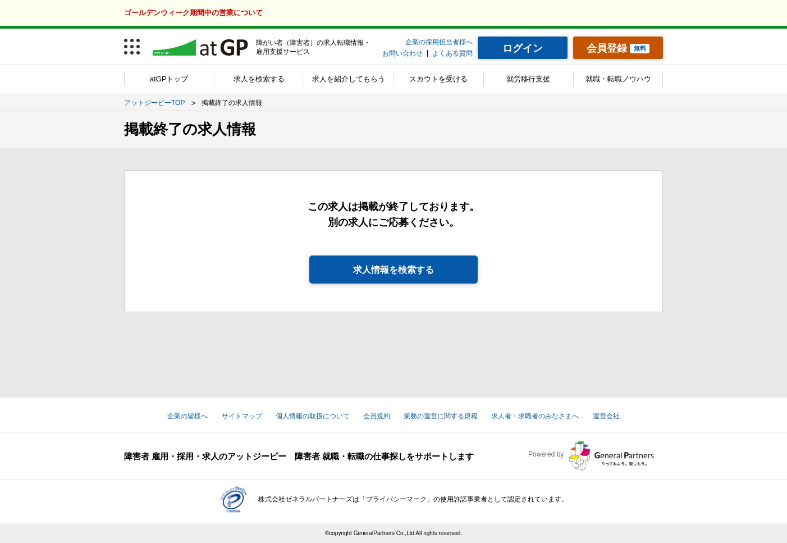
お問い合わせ (402, 53)
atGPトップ (169, 79)
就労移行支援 (528, 79)
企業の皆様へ (187, 416)
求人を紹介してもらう (348, 79)
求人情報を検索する (393, 270)
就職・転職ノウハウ (618, 79)
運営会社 (606, 416)
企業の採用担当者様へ (439, 42)
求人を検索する (259, 79)
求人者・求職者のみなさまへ (535, 416)
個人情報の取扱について (313, 416)
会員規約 (376, 416)
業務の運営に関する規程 (441, 416)
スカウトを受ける (438, 79)
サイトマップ (242, 416)
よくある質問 (452, 53)
